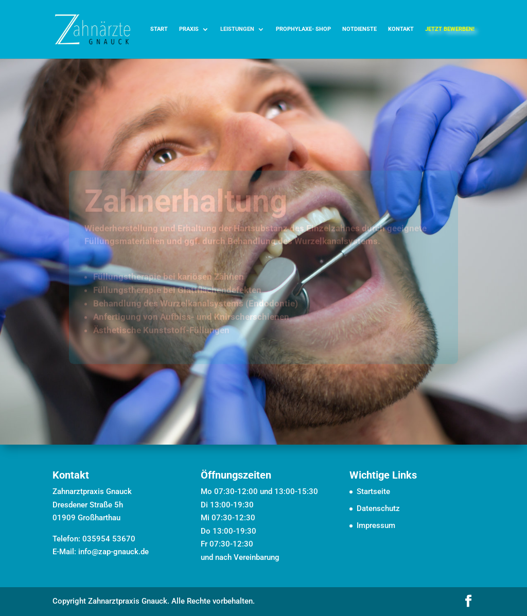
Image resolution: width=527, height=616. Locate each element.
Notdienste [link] (359, 29)
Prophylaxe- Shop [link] (303, 29)
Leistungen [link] (237, 29)
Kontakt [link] (401, 29)
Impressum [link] (376, 525)
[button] (468, 602)
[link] (93, 28)
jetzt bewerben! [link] (450, 29)
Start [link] (159, 29)
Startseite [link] (373, 491)
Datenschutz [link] (378, 508)
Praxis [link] (189, 29)
